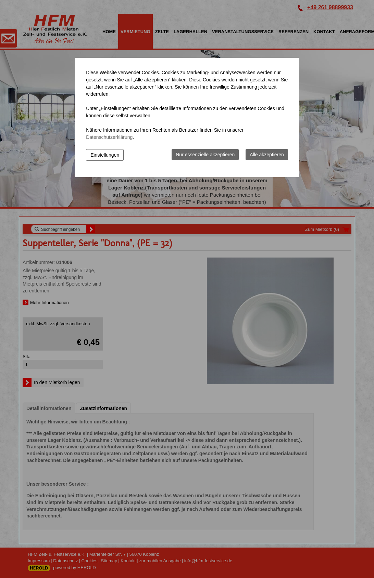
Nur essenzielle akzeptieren (205, 154)
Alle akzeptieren (267, 154)
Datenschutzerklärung (109, 137)
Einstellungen (104, 155)
